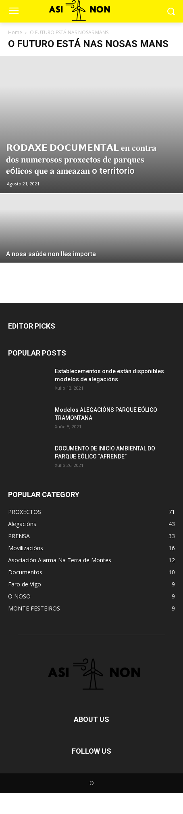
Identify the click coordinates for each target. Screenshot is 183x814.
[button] (171, 11)
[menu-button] (14, 12)
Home (15, 32)
